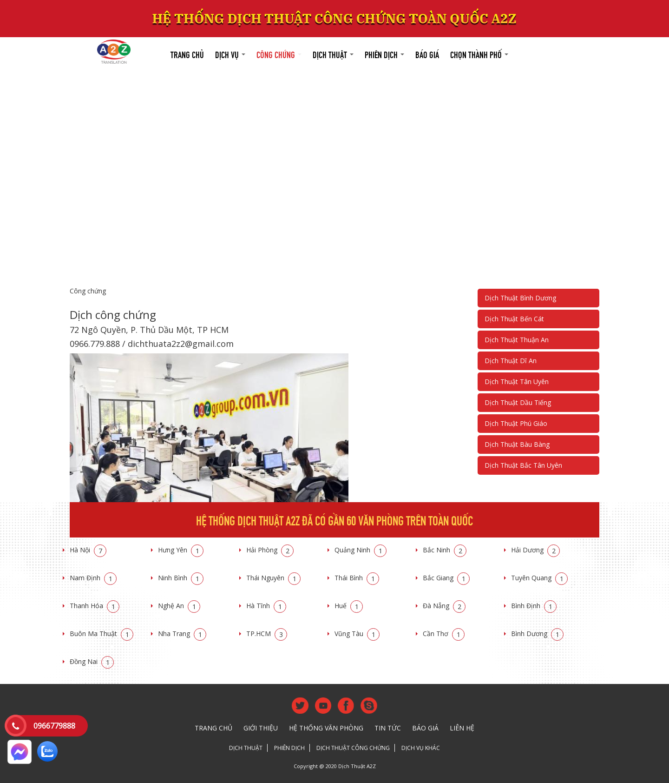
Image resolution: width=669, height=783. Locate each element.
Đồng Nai (92, 661)
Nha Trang (182, 633)
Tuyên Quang (539, 577)
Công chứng (279, 53)
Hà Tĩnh (266, 605)
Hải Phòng (270, 549)
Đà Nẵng (444, 605)
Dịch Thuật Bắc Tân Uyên (523, 465)
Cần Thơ (444, 633)
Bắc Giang (446, 577)
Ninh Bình (180, 577)
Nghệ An (179, 605)
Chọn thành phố (479, 53)
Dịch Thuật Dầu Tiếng (518, 402)
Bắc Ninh (444, 549)
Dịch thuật (333, 53)
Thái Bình (356, 577)
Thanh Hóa (94, 605)
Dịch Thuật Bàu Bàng (517, 444)
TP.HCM (266, 633)
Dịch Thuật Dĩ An (511, 360)
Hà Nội (88, 549)
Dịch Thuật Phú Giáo (516, 423)
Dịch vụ (230, 53)
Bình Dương (537, 633)
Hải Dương (535, 549)
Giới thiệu (260, 727)
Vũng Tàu (357, 633)
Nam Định (93, 577)
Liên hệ (462, 727)
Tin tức (387, 727)
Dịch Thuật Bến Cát (514, 318)
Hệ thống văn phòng (326, 727)
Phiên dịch (384, 53)
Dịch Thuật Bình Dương (520, 297)
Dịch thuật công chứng (353, 748)
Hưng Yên (180, 549)
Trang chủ (187, 53)
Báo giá (427, 53)
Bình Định (534, 605)
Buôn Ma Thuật (101, 633)
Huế (348, 605)
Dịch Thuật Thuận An (517, 339)
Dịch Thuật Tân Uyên (517, 381)
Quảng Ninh (360, 549)
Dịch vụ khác (420, 748)
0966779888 (54, 726)
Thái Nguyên (273, 577)
